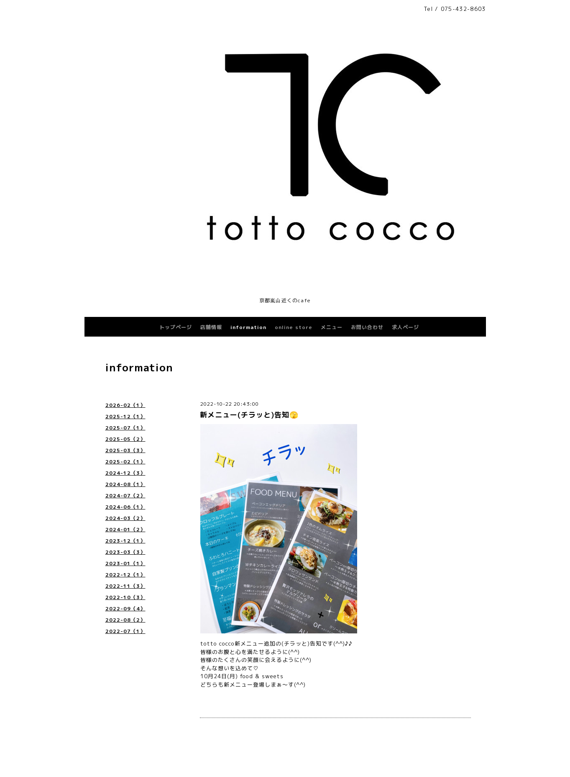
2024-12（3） (125, 472)
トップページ (175, 327)
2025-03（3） (125, 450)
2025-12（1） (125, 416)
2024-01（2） (125, 529)
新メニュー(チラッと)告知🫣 (249, 414)
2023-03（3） (125, 552)
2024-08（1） (125, 484)
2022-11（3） (125, 585)
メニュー (332, 327)
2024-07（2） (125, 495)
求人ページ (405, 327)
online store (293, 327)
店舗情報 (211, 327)
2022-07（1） (125, 631)
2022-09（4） (125, 608)
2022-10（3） (125, 597)
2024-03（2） (125, 518)
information (248, 327)
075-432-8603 (463, 9)
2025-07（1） (125, 427)
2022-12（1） (125, 574)
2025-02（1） (125, 461)
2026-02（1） (125, 405)
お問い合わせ (367, 327)
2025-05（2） (125, 439)
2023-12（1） (125, 540)
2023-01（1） (125, 563)
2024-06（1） (125, 506)
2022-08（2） (125, 619)
